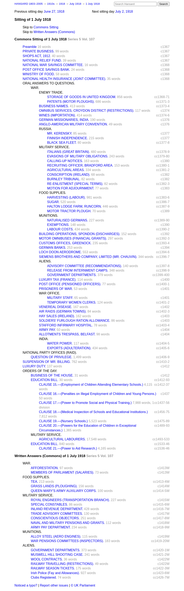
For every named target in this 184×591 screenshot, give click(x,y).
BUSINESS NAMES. (54, 106)
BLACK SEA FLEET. (62, 142)
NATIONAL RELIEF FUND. (42, 60)
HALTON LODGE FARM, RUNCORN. (74, 206)
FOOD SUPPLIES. (52, 192)
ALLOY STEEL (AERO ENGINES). (56, 536)
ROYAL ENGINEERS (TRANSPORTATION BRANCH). (70, 500)
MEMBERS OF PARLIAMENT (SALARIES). (62, 472)
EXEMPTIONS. (58, 224)
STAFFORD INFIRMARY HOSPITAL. (66, 325)
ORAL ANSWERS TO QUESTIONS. (49, 83)
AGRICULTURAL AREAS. (66, 170)
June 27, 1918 (54, 11)
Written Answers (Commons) (54, 32)
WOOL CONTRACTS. (47, 559)
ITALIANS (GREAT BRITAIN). (68, 152)
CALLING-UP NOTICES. (65, 161)
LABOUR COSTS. (60, 229)
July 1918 (75, 3)
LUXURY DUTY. (34, 366)
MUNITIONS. (48, 215)
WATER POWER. (60, 343)
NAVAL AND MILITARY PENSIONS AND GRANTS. (68, 523)
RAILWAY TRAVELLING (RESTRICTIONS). (62, 564)
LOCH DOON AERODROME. (60, 252)
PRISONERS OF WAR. (56, 289)
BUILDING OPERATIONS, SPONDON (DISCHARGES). (79, 234)
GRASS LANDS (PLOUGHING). (54, 486)
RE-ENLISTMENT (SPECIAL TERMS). (75, 184)
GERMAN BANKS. (52, 247)
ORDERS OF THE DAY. (40, 371)
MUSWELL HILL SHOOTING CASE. (57, 554)
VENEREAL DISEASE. (55, 307)
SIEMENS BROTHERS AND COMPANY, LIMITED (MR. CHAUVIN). (88, 256)
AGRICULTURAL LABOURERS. (62, 439)
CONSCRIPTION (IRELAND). (68, 174)
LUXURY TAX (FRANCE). (57, 279)
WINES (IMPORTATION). (57, 115)
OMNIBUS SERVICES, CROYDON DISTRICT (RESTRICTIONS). (86, 110)
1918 (62, 3)
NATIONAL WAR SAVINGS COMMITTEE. (53, 65)
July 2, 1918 (124, 11)
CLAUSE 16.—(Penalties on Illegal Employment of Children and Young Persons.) (97, 393)
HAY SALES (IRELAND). (57, 316)
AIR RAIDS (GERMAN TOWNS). (62, 311)
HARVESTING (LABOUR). (66, 197)
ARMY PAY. (47, 329)
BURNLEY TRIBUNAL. (63, 179)
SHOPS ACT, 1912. (37, 56)
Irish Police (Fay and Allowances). (55, 573)
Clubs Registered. (44, 577)
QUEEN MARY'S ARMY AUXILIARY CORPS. (64, 491)
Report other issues (54, 585)
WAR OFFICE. (49, 293)
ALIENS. (45, 261)
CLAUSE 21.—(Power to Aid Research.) (68, 448)
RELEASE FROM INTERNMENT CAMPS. (77, 270)
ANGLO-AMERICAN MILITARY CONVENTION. (73, 124)
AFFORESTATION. (45, 468)
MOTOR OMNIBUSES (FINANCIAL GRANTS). (73, 238)
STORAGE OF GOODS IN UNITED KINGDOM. (81, 97)
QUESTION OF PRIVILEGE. (51, 357)
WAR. (35, 87)
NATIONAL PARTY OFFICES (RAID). (50, 352)
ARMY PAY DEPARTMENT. (51, 527)
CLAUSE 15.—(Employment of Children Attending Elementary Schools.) (91, 384)
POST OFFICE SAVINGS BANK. (46, 69)
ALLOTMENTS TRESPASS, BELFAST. (67, 334)
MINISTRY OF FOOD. (39, 74)
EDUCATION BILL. (44, 380)
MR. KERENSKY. (59, 133)
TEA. (34, 481)
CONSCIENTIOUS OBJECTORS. (55, 518)
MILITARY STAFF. (60, 297)
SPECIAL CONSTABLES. (49, 504)
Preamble (30, 47)
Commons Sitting (45, 27)
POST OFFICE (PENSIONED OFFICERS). (70, 284)
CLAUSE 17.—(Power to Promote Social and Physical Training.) (85, 402)
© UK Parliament (83, 585)
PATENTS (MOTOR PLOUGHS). (71, 101)
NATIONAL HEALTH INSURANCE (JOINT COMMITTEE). (64, 79)
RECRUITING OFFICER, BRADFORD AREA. (80, 165)
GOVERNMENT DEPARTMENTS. (72, 275)
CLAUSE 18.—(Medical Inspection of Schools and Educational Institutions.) (93, 412)
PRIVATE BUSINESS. (38, 51)
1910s (51, 3)
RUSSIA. (45, 129)
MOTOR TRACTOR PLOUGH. (69, 211)
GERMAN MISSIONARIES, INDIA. (64, 120)
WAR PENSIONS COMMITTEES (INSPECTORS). (67, 541)
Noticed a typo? (25, 585)
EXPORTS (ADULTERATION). (69, 348)
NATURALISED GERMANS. (67, 220)
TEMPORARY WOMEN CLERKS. (71, 302)
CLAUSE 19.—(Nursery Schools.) (63, 421)
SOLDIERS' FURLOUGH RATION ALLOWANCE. (74, 320)
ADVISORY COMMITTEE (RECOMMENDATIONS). (84, 266)
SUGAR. (53, 202)
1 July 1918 (92, 3)
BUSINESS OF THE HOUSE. (52, 375)
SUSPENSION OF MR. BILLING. (47, 361)
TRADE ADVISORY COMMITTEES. (57, 513)
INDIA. (44, 339)
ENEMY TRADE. (51, 92)
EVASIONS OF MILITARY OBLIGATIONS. (77, 156)
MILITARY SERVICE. (54, 147)
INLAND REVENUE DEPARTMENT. (57, 509)
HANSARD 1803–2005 (28, 3)
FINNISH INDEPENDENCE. (67, 138)
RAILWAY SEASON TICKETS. (53, 568)
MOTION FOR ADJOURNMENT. (70, 188)
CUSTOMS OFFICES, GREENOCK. (65, 243)
